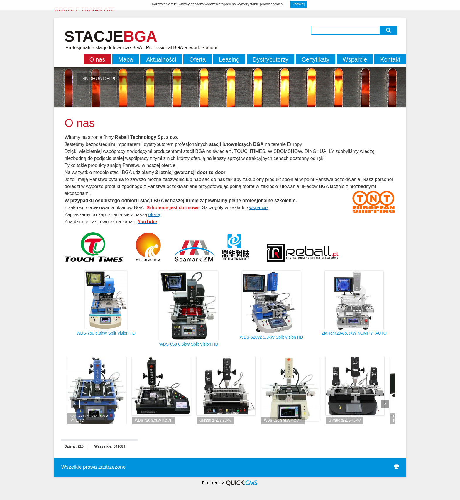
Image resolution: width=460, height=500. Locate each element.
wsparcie (258, 207)
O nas (97, 59)
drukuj (396, 466)
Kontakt (390, 59)
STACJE (110, 36)
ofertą (154, 214)
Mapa (125, 59)
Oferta (197, 59)
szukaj (389, 30)
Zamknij (298, 4)
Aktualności (161, 59)
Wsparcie (355, 59)
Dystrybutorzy (270, 59)
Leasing (229, 59)
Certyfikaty (315, 59)
